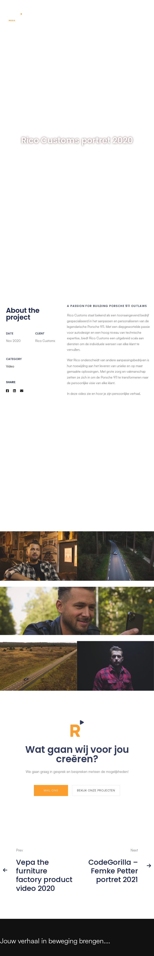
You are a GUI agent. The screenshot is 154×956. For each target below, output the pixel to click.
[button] (51, 792)
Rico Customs (77, 315)
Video (10, 366)
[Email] (21, 391)
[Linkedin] (14, 391)
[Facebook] (7, 391)
